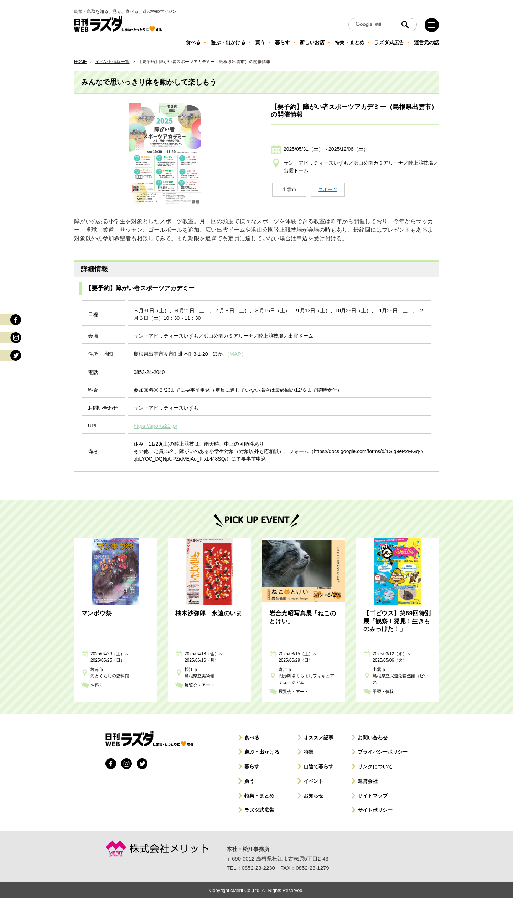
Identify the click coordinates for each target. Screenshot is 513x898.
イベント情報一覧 (112, 61)
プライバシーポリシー (383, 751)
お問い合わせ (373, 736)
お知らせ (313, 794)
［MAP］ (234, 353)
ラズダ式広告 (259, 809)
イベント (313, 780)
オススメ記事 (318, 736)
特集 (309, 751)
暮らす (251, 765)
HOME (80, 61)
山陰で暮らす (318, 765)
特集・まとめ (259, 794)
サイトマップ (373, 794)
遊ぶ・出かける (261, 751)
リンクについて (375, 765)
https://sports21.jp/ (154, 425)
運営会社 (368, 780)
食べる (251, 736)
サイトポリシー (375, 809)
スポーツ (327, 189)
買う (249, 780)
